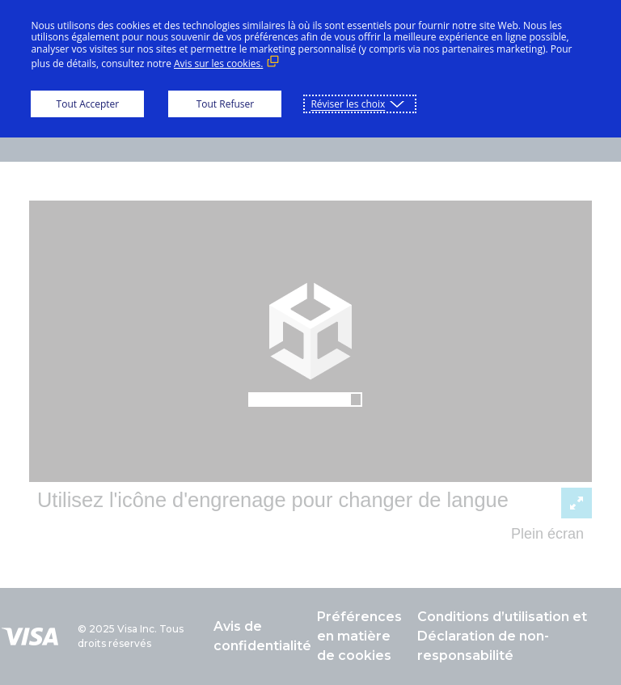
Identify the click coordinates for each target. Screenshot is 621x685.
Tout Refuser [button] (225, 104)
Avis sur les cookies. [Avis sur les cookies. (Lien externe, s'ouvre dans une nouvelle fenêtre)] (218, 63)
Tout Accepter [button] (88, 104)
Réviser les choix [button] (347, 104)
